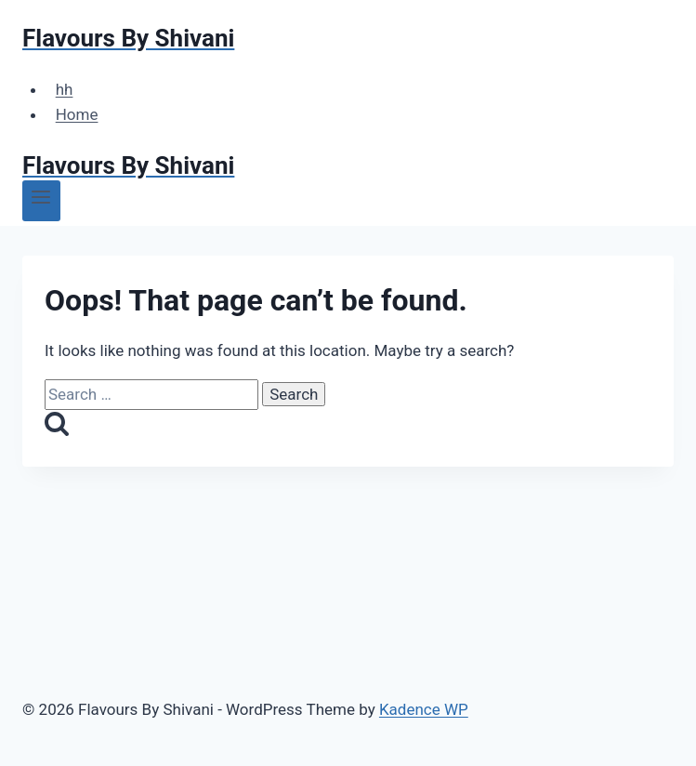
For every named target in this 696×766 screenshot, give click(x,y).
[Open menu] (41, 200)
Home (77, 114)
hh (64, 89)
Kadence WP (423, 709)
